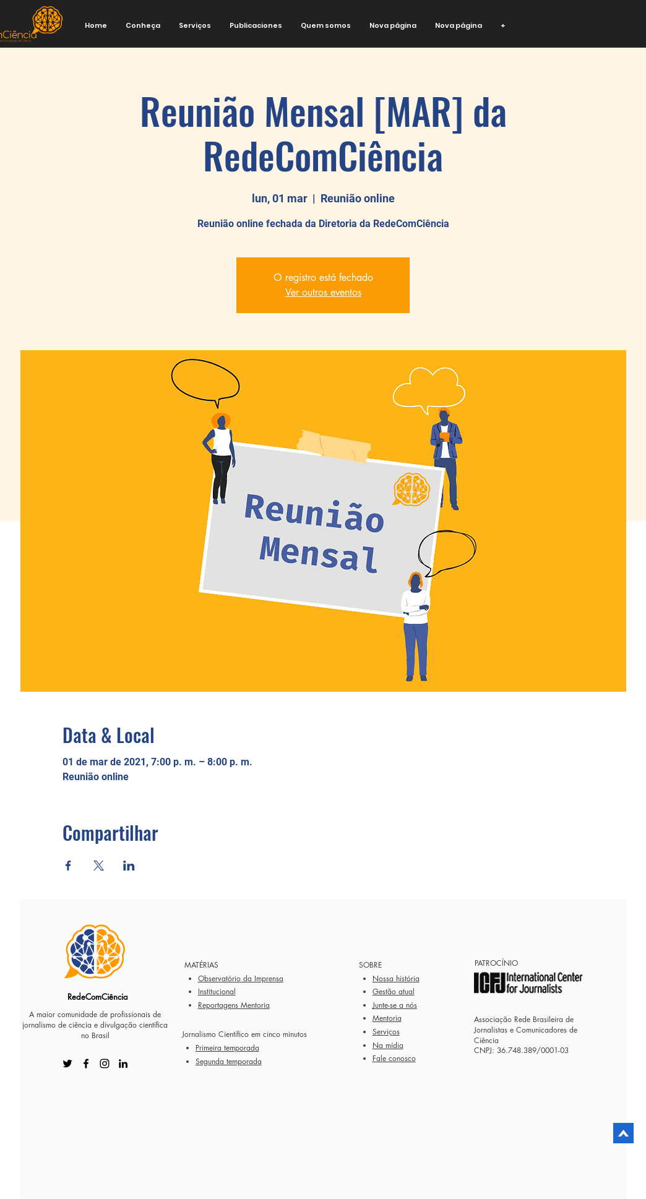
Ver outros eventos (323, 292)
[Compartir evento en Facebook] (68, 865)
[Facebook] (86, 1063)
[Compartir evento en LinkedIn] (129, 865)
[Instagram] (104, 1063)
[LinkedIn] (123, 1063)
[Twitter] (67, 1063)
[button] (143, 25)
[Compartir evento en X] (99, 865)
